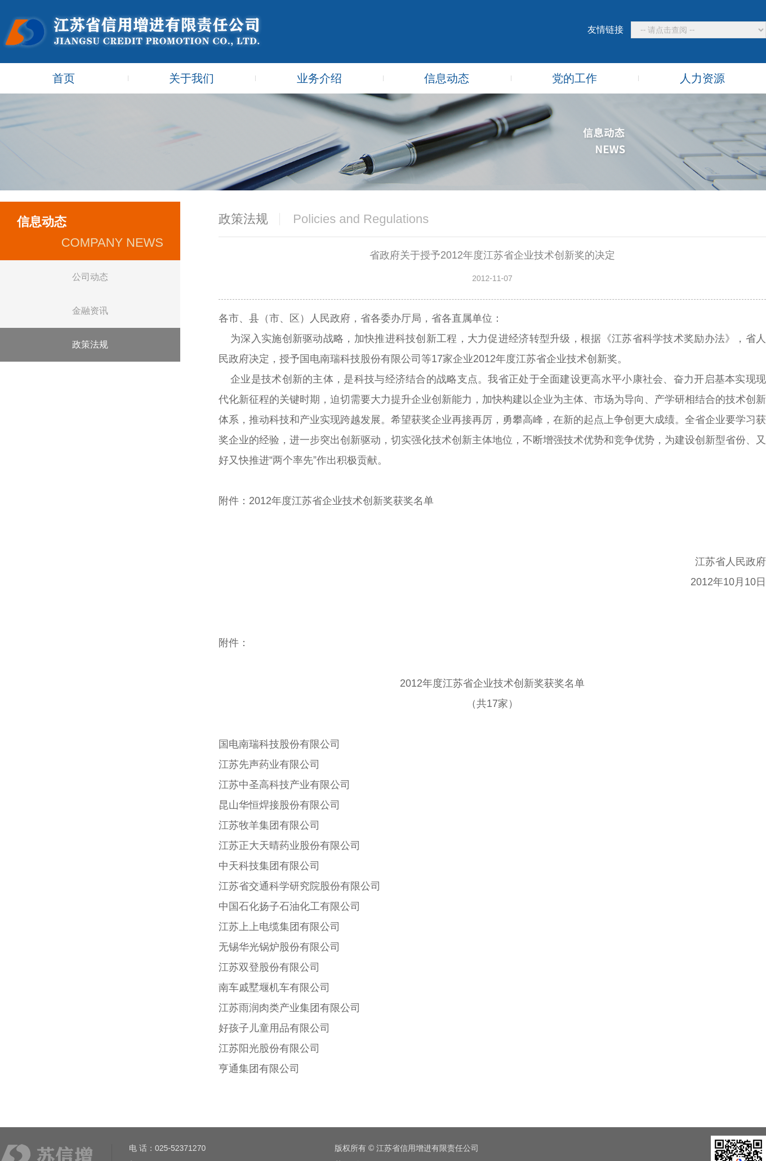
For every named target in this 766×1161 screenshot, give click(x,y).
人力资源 (702, 78)
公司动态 (90, 277)
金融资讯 (90, 310)
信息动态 (446, 78)
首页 (63, 78)
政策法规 (90, 344)
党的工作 (574, 78)
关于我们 (191, 78)
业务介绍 (319, 78)
